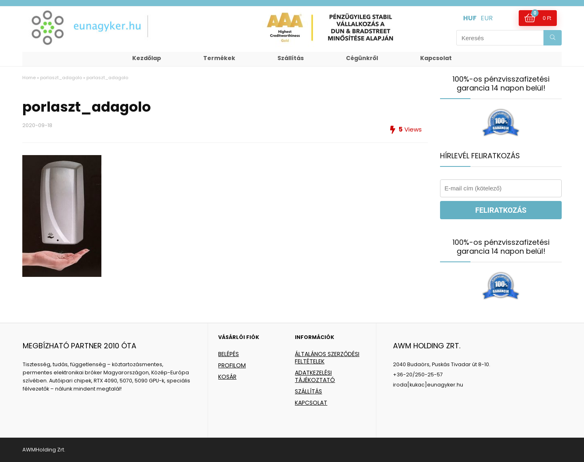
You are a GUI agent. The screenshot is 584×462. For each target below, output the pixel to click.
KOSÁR (227, 377)
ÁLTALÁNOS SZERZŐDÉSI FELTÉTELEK (327, 357)
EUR (487, 18)
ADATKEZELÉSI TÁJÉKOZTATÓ (315, 376)
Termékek (219, 58)
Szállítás (290, 58)
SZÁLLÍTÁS (308, 391)
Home (29, 77)
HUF (470, 18)
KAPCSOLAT (311, 403)
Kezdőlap (146, 58)
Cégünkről (362, 58)
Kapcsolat (436, 58)
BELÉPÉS (228, 354)
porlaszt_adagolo (61, 77)
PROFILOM (232, 365)
